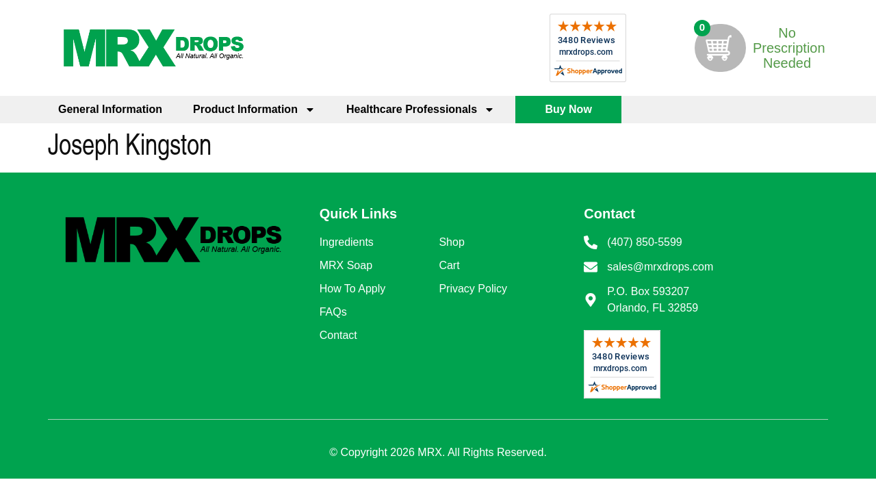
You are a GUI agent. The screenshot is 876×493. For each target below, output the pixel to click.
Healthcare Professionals (420, 109)
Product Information (254, 109)
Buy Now (568, 109)
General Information (110, 109)
